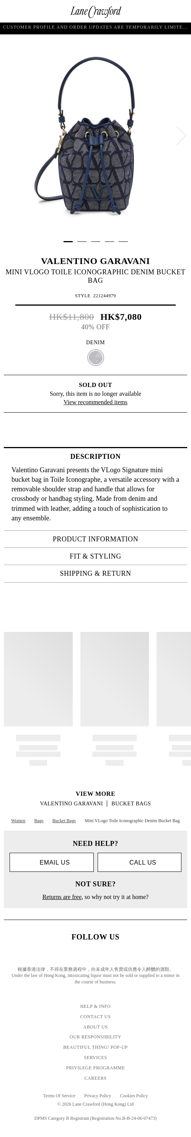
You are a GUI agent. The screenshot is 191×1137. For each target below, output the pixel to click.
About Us (95, 1027)
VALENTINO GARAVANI (95, 261)
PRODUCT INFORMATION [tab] (118, 539)
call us (139, 862)
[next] (181, 135)
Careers (95, 1078)
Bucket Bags (131, 804)
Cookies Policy (134, 1095)
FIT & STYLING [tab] (126, 556)
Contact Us (95, 1016)
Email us (51, 862)
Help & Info (95, 1006)
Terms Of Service (59, 1095)
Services (95, 1057)
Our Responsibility (95, 1037)
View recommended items (95, 402)
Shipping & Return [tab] (121, 573)
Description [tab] (126, 456)
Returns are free (62, 897)
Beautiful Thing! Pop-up (95, 1047)
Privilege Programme (95, 1068)
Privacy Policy (97, 1095)
